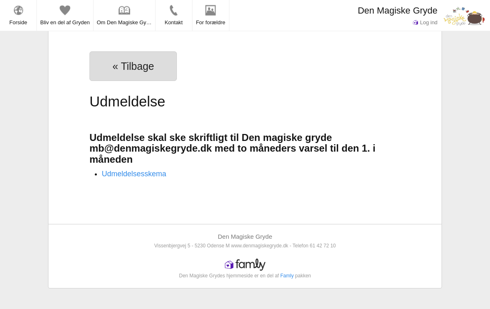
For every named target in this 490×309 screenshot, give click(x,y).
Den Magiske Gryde (397, 10)
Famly (287, 276)
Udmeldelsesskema (134, 174)
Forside (18, 14)
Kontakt (174, 14)
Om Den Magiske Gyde (124, 14)
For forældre (210, 14)
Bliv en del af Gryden (65, 14)
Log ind (425, 22)
